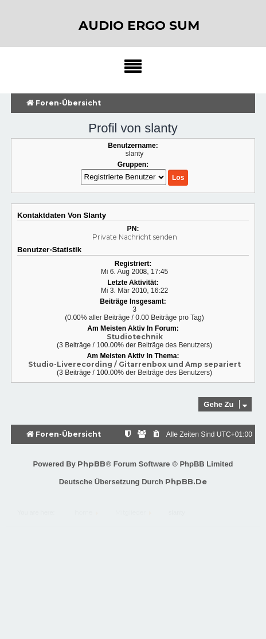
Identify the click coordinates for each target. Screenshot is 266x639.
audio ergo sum (139, 25)
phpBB (91, 463)
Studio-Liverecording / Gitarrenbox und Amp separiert (134, 364)
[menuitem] (157, 434)
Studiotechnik (135, 336)
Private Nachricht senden (134, 237)
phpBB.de (186, 481)
